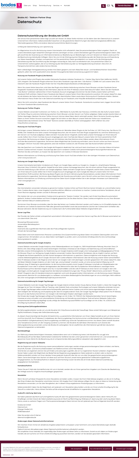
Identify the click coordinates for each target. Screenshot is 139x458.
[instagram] (136, 229)
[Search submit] (104, 5)
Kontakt (67, 5)
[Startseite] (8, 5)
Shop (35, 5)
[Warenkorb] (136, 5)
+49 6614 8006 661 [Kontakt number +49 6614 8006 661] (112, 5)
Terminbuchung (45, 5)
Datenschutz (6, 454)
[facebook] (136, 224)
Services (57, 5)
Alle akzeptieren (76, 449)
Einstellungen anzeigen (124, 449)
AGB (12, 454)
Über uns (27, 5)
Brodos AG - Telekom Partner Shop (34, 17)
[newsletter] (136, 233)
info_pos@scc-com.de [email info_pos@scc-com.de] (108, 5)
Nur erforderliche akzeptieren (100, 449)
